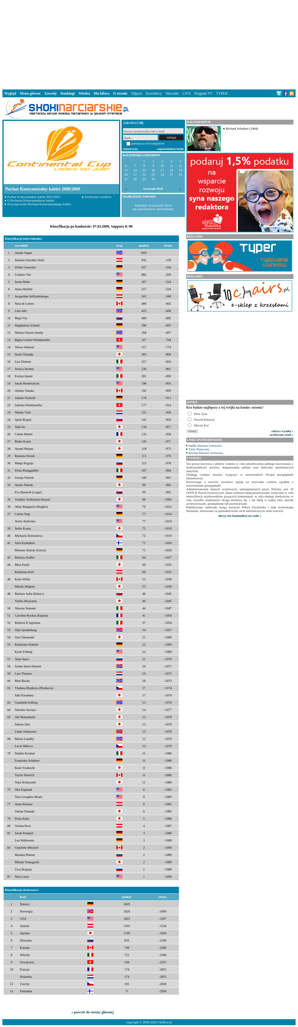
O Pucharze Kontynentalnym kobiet (30, 200)
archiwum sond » (281, 434)
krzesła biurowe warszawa (206, 453)
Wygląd (10, 93)
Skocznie (172, 93)
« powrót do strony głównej (92, 1012)
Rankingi (67, 93)
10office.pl (165, 1022)
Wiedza (84, 93)
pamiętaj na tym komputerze (147, 143)
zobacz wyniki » (282, 431)
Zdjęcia (136, 93)
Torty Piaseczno (199, 449)
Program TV (203, 93)
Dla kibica (101, 93)
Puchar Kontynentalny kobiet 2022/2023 (33, 197)
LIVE (186, 93)
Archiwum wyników (98, 197)
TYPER (222, 93)
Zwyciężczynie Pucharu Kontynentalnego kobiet (39, 204)
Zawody (50, 93)
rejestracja (130, 149)
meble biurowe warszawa (205, 445)
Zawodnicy (154, 93)
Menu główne (30, 93)
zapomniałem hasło (170, 149)
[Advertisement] (149, 43)
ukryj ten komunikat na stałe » (240, 515)
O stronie (120, 93)
